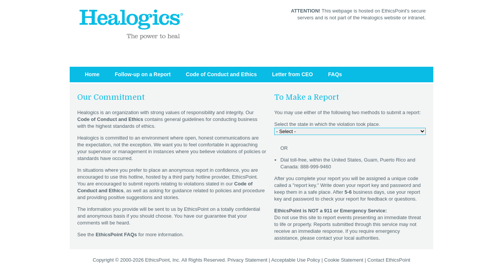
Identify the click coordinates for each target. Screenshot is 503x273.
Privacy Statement (247, 260)
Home (92, 74)
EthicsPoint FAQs (116, 234)
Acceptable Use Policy (295, 260)
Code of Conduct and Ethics (221, 74)
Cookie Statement (343, 260)
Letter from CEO (292, 74)
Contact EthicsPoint (388, 260)
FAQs (335, 74)
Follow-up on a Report (143, 74)
